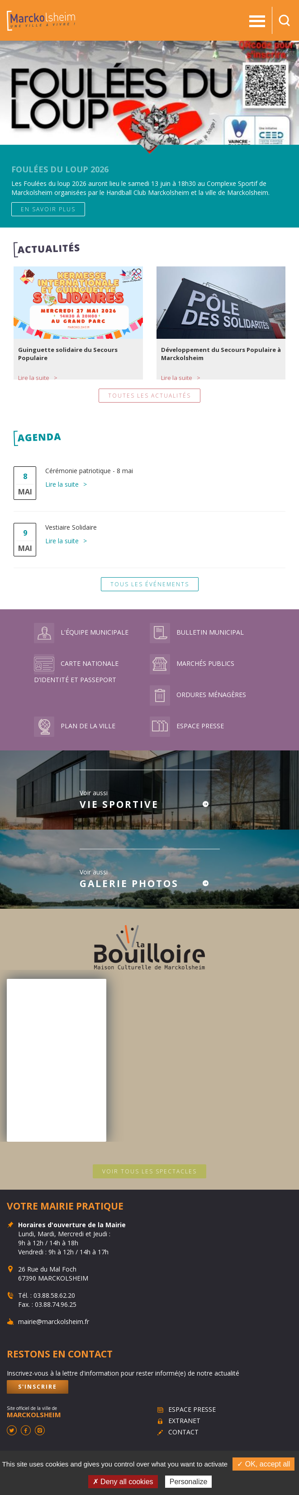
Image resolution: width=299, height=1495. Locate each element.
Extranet (184, 1420)
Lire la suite (33, 378)
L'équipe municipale (81, 632)
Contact (183, 1432)
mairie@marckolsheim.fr (53, 1321)
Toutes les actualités (149, 395)
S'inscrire (37, 1387)
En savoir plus (48, 209)
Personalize (189, 1482)
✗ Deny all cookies (123, 1482)
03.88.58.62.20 (54, 1295)
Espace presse (187, 725)
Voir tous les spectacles (149, 1171)
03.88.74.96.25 (55, 1304)
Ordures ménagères (198, 694)
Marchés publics (192, 663)
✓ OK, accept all (263, 1464)
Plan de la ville (74, 725)
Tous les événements (149, 584)
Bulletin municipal (197, 632)
